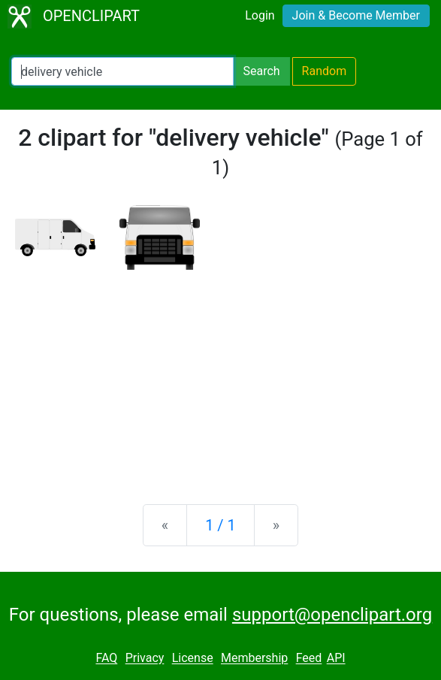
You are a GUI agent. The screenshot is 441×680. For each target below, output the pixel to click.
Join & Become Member (356, 15)
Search (261, 71)
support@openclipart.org (332, 614)
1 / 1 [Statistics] (220, 525)
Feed (309, 658)
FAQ (106, 658)
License (192, 658)
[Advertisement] (220, 375)
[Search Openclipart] (122, 71)
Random (324, 71)
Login (259, 15)
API (336, 658)
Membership (254, 658)
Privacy (145, 658)
